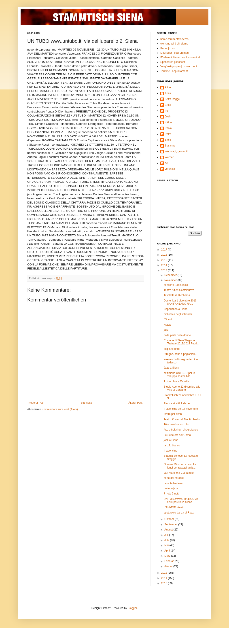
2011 (164, 578)
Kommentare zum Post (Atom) (60, 409)
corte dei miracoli (174, 477)
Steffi (168, 139)
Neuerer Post (36, 402)
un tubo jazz (171, 488)
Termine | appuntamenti (174, 71)
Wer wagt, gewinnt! (176, 151)
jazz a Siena (171, 440)
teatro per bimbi (173, 414)
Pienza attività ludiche (177, 403)
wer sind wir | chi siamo (174, 43)
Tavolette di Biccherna (177, 295)
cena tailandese (173, 483)
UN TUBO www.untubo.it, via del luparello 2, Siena (181, 500)
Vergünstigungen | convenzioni (178, 66)
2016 (164, 254)
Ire (166, 110)
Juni (167, 540)
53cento (168, 319)
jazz (166, 329)
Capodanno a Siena (175, 309)
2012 (164, 572)
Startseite (86, 402)
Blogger (132, 608)
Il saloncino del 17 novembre (181, 408)
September (171, 524)
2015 (164, 260)
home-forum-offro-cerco (174, 39)
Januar (168, 566)
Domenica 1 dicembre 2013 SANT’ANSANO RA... (181, 302)
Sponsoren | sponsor (172, 62)
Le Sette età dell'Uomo (177, 435)
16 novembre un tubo (176, 424)
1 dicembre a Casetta (176, 381)
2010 (164, 583)
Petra (168, 134)
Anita (168, 93)
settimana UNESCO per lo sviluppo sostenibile (179, 374)
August (169, 529)
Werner (169, 157)
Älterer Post (135, 402)
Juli (166, 535)
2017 (164, 249)
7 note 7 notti (171, 493)
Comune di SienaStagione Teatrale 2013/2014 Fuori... (181, 342)
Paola (168, 128)
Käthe (168, 122)
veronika (170, 168)
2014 (164, 265)
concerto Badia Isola (176, 284)
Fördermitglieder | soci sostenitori (180, 57)
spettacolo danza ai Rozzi (179, 512)
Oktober (169, 519)
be (166, 163)
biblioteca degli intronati (178, 314)
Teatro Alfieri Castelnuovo (179, 290)
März (167, 555)
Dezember (171, 275)
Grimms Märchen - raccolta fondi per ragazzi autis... (180, 466)
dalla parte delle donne (177, 335)
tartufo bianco (172, 445)
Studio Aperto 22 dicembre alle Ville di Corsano (182, 388)
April (167, 550)
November (171, 280)
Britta (168, 104)
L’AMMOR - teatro (174, 507)
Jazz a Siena (171, 367)
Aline (168, 87)
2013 (164, 270)
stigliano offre (172, 348)
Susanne (170, 145)
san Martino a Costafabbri (179, 472)
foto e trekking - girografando (181, 429)
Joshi (168, 116)
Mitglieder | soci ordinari (174, 52)
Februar (169, 561)
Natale (168, 324)
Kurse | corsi (167, 48)
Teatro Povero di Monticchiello (181, 419)
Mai (167, 545)
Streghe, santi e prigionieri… (180, 354)
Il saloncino (170, 450)
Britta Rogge (172, 99)
